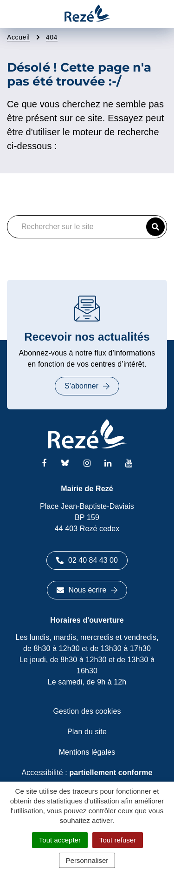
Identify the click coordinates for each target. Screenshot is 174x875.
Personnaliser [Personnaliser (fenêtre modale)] (87, 860)
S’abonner (87, 386)
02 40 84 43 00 (87, 560)
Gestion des (87, 711)
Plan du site (87, 732)
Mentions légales (87, 752)
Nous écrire (87, 590)
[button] (155, 226)
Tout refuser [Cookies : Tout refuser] (117, 840)
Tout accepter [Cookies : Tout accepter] (60, 840)
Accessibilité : (86, 772)
